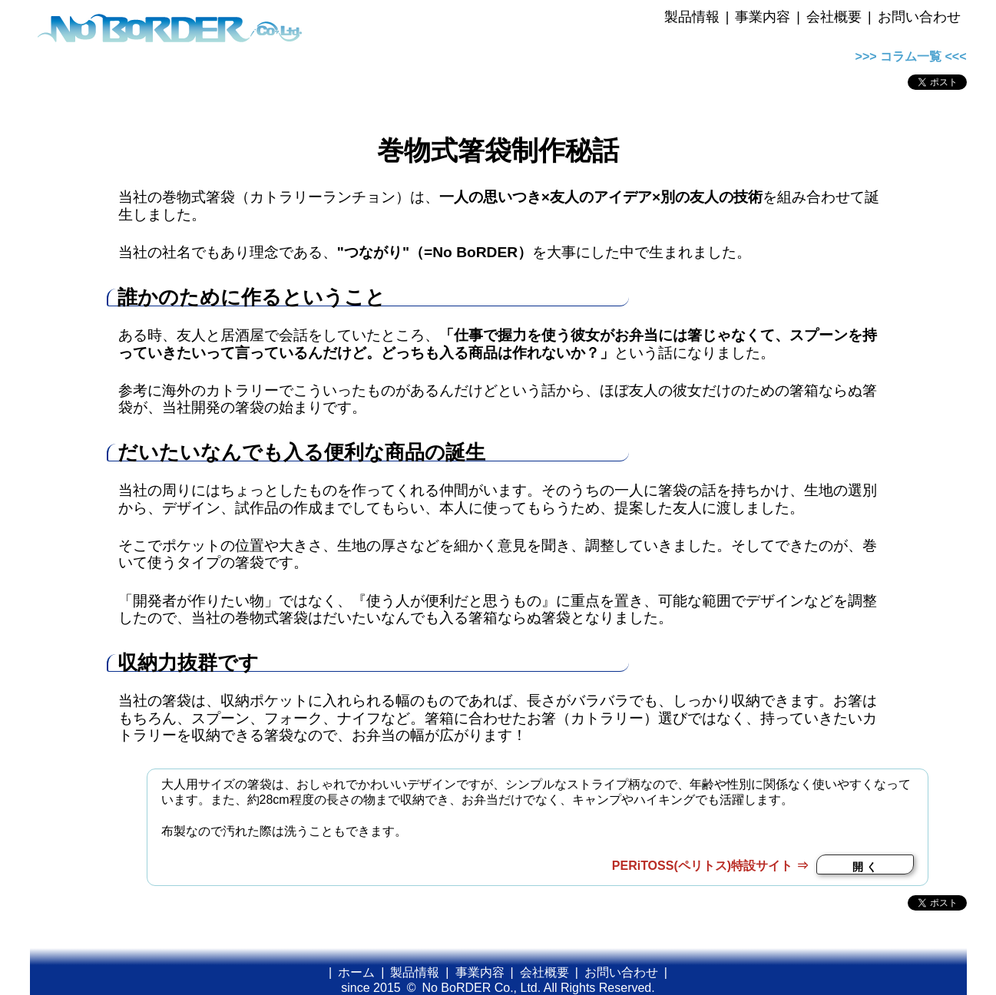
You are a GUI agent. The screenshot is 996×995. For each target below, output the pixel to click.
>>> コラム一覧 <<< (911, 56)
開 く (864, 867)
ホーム (356, 972)
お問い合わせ (919, 17)
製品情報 (692, 17)
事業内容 (762, 17)
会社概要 (834, 17)
